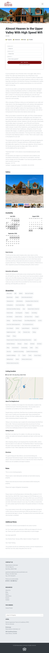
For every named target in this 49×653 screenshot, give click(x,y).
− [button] (7, 381)
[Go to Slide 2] (15, 205)
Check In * (10, 46)
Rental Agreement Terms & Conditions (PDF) (17, 622)
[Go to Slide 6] (39, 205)
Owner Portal (9, 608)
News (7, 594)
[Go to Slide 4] (27, 205)
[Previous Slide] (8, 189)
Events (7, 598)
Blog (7, 592)
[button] (24, 189)
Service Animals (10, 624)
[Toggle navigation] (42, 3)
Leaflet (30, 398)
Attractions (8, 596)
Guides (7, 600)
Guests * (9, 56)
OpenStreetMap (36, 398)
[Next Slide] (41, 189)
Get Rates (24, 62)
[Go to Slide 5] (33, 205)
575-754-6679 (11, 576)
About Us (8, 590)
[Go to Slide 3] (21, 205)
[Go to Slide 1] (9, 205)
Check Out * (10, 51)
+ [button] (7, 379)
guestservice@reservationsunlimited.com (16, 572)
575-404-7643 (13, 574)
